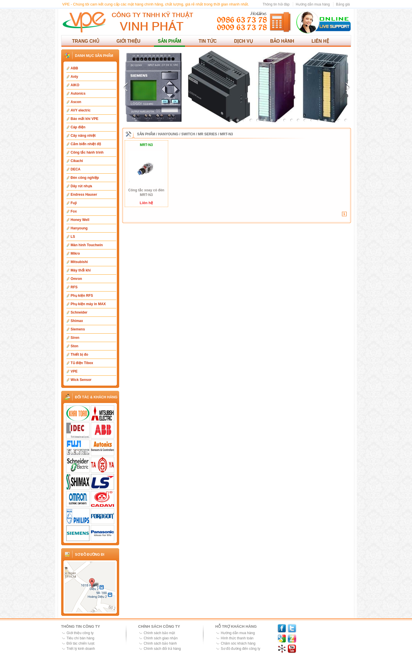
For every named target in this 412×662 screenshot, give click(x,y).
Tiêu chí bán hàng (81, 638)
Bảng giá (343, 4)
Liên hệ (320, 41)
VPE (74, 371)
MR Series (207, 134)
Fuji (74, 203)
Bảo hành (282, 41)
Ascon (76, 102)
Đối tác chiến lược (81, 643)
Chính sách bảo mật (159, 633)
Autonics (78, 93)
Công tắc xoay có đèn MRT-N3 (146, 192)
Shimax (77, 321)
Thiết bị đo (79, 354)
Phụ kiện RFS (82, 296)
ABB (74, 68)
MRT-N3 (226, 134)
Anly (74, 77)
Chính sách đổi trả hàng (162, 649)
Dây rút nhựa (81, 186)
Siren (75, 338)
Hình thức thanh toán (237, 638)
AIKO (75, 85)
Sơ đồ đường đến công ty (240, 649)
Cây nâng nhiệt (83, 136)
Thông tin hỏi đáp (276, 4)
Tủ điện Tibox (82, 363)
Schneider (79, 312)
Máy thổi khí (81, 270)
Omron (76, 279)
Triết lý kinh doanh (81, 649)
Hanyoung (79, 228)
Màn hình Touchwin (87, 245)
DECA (76, 169)
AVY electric (81, 110)
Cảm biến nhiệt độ (86, 144)
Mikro (75, 253)
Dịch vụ (243, 41)
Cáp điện (78, 127)
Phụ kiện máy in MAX (88, 304)
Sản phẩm (169, 41)
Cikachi (77, 161)
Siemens (78, 329)
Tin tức (208, 41)
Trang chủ (85, 41)
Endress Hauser (84, 195)
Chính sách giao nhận (161, 638)
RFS (74, 287)
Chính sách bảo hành (160, 643)
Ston (75, 346)
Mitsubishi (79, 262)
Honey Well (80, 220)
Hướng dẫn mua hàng (313, 4)
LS (73, 237)
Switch (188, 134)
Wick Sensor (81, 380)
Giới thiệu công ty (80, 633)
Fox (74, 211)
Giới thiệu (129, 41)
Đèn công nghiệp (85, 178)
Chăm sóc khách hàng (238, 643)
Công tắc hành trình (87, 152)
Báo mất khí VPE (85, 119)
